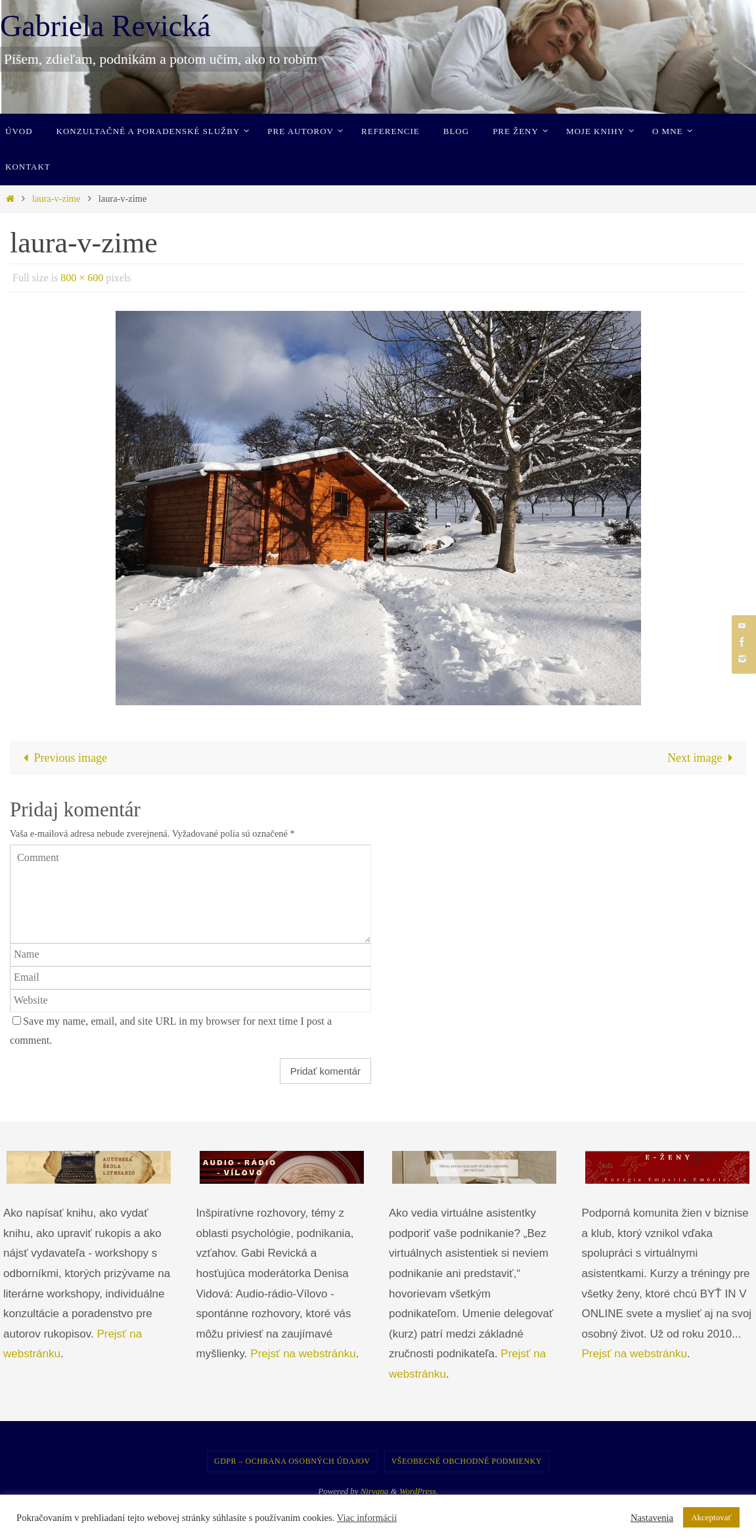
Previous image (62, 757)
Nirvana (375, 1491)
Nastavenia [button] (652, 1517)
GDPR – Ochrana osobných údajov (292, 1461)
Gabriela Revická (105, 26)
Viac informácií (367, 1517)
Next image (703, 757)
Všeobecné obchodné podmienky (466, 1461)
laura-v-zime (56, 198)
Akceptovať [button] (711, 1517)
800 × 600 (81, 277)
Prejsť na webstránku (302, 1353)
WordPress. (418, 1491)
